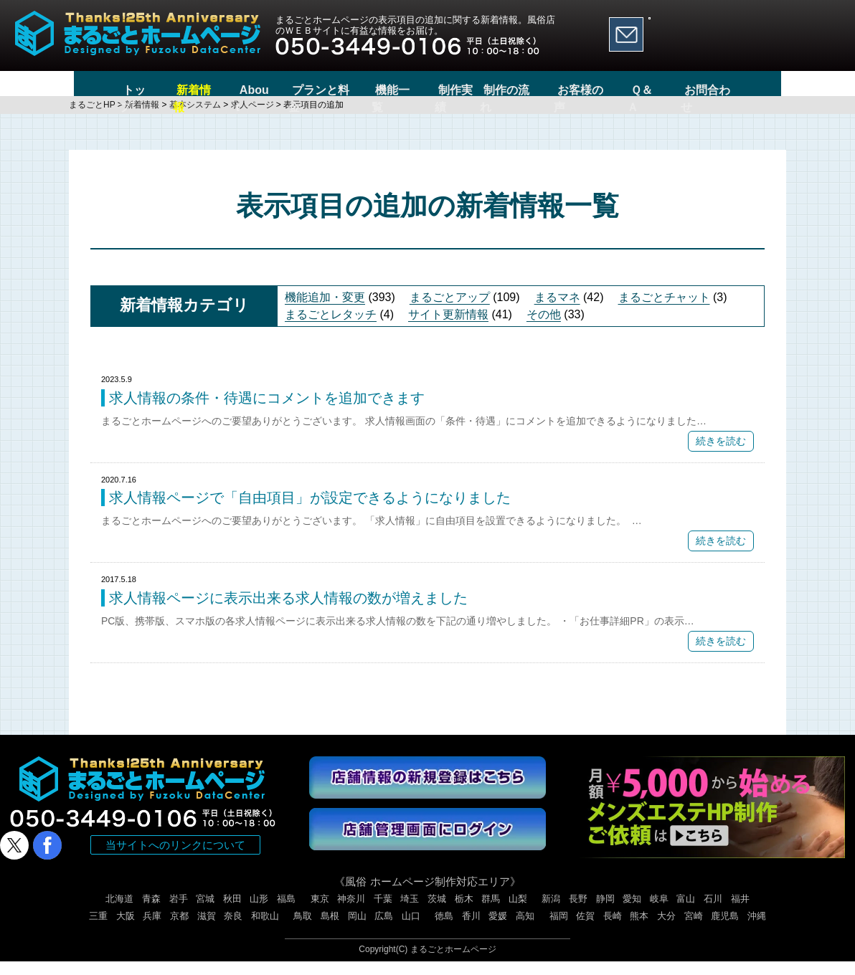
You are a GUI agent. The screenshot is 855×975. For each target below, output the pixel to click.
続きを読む (721, 454)
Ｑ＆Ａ (683, 90)
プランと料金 (295, 90)
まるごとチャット (664, 311)
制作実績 (449, 90)
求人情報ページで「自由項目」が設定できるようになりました (310, 511)
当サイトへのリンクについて (175, 858)
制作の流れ (530, 90)
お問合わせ (754, 90)
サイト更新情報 (448, 328)
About (219, 90)
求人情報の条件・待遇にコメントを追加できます (267, 411)
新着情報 (155, 90)
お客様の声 (612, 90)
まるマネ (557, 311)
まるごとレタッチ (331, 328)
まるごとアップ (450, 311)
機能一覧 (378, 90)
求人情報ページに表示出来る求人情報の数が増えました (288, 611)
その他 (543, 328)
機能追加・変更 (325, 311)
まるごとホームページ (453, 963)
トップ (89, 90)
